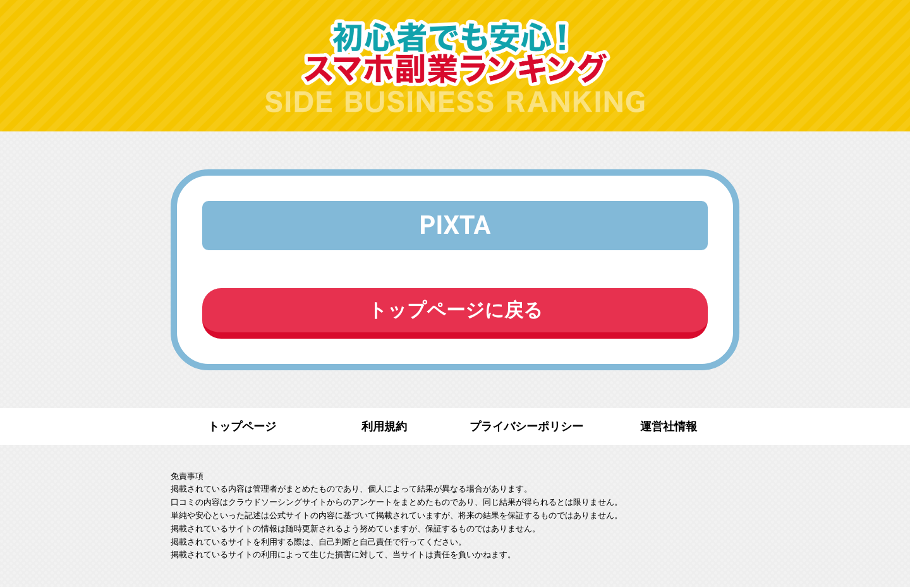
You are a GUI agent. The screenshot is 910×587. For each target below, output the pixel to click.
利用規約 (384, 426)
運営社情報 (668, 426)
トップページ (242, 426)
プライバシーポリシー (526, 426)
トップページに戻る (455, 310)
